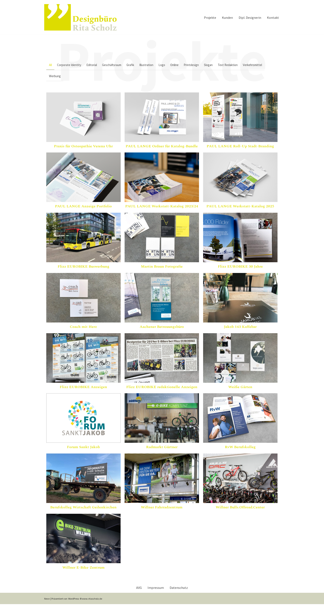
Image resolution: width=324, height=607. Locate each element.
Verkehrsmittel (264, 65)
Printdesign (199, 65)
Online (182, 65)
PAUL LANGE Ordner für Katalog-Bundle (162, 148)
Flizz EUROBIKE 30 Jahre (240, 269)
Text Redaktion (238, 65)
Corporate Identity (70, 65)
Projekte (206, 17)
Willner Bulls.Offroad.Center (240, 509)
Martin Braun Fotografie (162, 269)
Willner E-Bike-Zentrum (83, 570)
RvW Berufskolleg (240, 449)
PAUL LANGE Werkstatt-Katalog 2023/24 (161, 208)
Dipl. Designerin (248, 17)
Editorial (94, 65)
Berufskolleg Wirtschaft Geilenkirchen (83, 509)
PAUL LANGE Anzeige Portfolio (83, 208)
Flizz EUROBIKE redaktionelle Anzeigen (161, 389)
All (50, 65)
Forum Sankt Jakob (83, 449)
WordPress (73, 601)
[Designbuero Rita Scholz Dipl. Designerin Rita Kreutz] (80, 17)
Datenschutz (179, 590)
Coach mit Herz (83, 329)
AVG (138, 590)
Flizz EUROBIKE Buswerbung (83, 269)
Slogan (218, 65)
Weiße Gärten (240, 389)
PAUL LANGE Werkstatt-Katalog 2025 (240, 208)
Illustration (152, 65)
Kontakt (272, 17)
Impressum (155, 590)
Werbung (55, 77)
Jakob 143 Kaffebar (240, 329)
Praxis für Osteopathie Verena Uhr (83, 148)
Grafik (135, 65)
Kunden (225, 17)
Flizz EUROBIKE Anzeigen (83, 389)
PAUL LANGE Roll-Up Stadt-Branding (240, 148)
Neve (47, 601)
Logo (168, 65)
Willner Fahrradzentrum (161, 509)
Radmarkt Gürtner (161, 449)
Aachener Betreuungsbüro (162, 329)
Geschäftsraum (115, 65)
